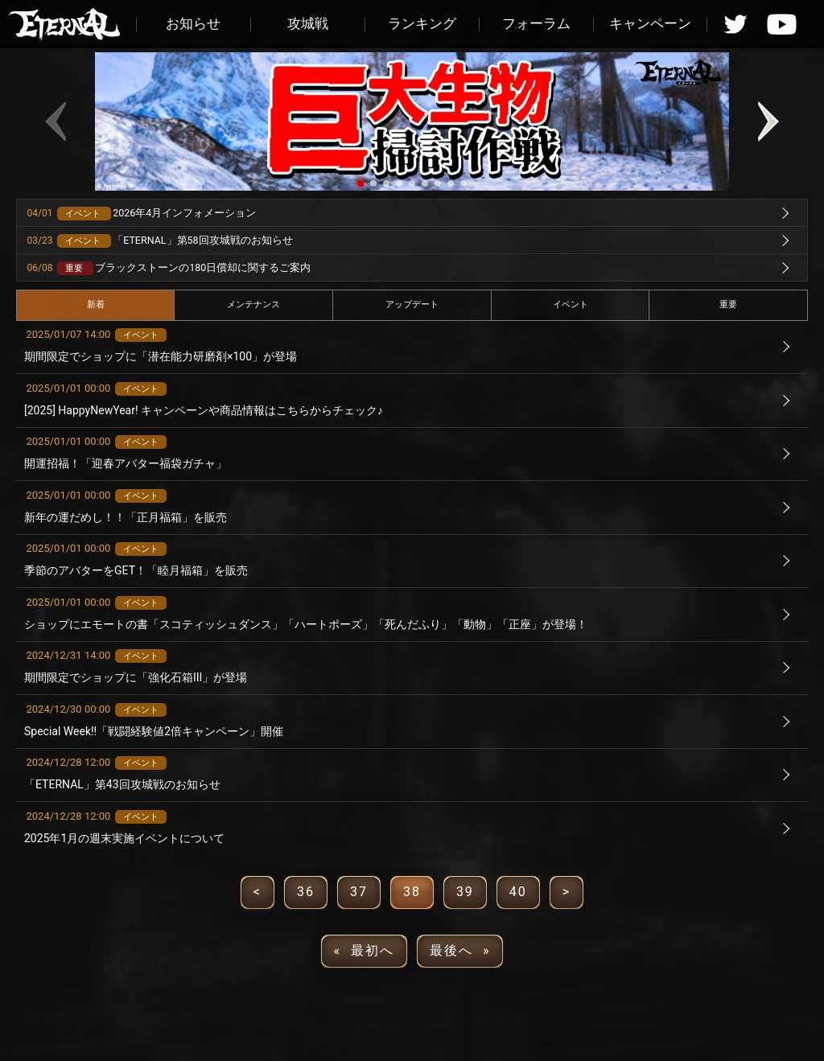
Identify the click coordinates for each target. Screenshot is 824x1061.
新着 (96, 304)
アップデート (412, 304)
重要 (728, 304)
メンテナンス (253, 304)
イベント (570, 304)
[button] (360, 183)
